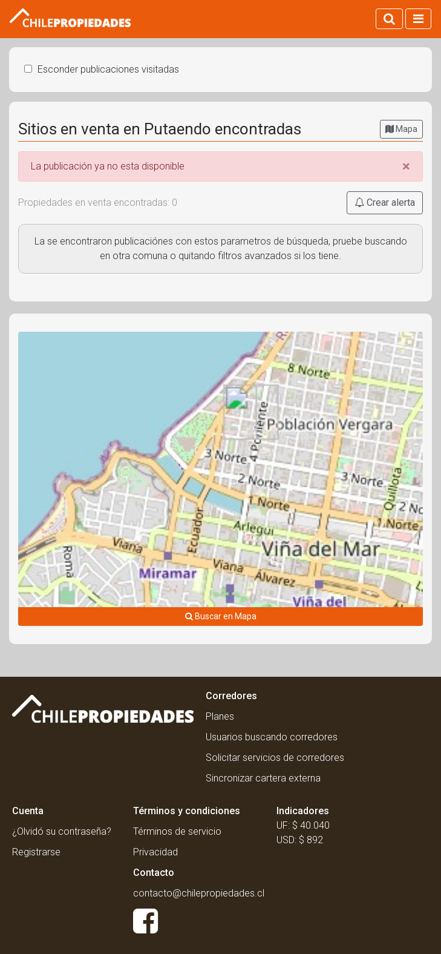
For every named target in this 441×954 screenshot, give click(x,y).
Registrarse (36, 852)
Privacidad (155, 852)
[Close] (406, 166)
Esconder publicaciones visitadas (101, 69)
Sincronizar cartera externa (263, 778)
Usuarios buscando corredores (272, 737)
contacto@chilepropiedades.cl (198, 893)
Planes (220, 716)
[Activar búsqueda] (389, 18)
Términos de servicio (177, 831)
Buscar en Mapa (220, 616)
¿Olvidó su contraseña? (61, 831)
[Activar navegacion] (418, 18)
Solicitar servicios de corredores (275, 757)
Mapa (401, 129)
